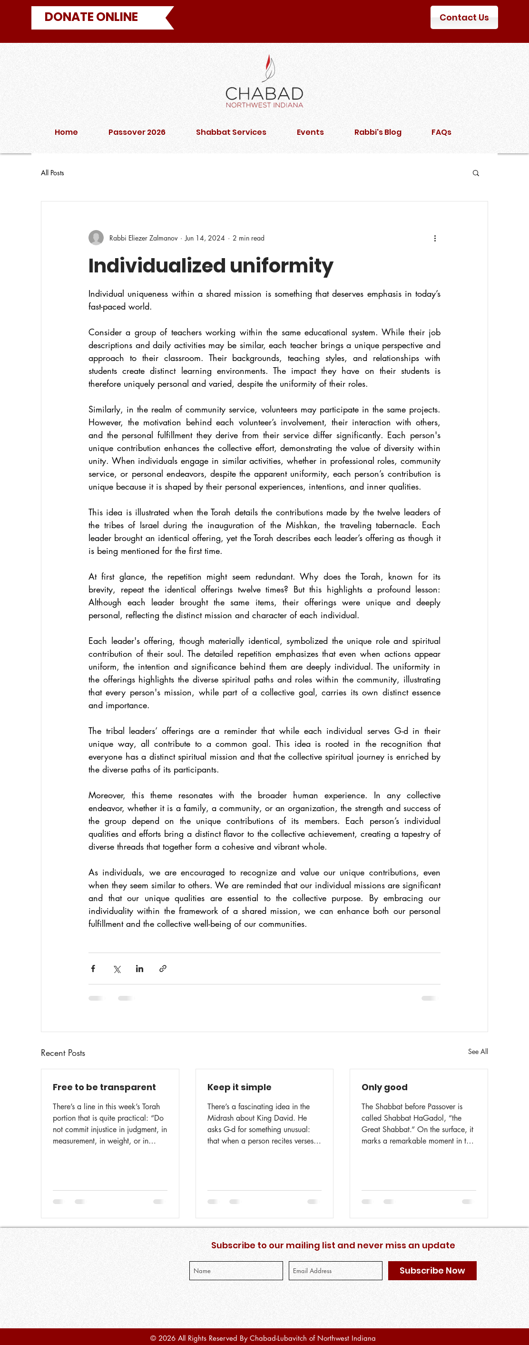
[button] (475, 172)
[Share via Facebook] (93, 968)
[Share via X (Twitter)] (116, 968)
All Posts (52, 173)
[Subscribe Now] (432, 1270)
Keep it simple (239, 1087)
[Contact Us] (464, 17)
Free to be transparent (104, 1087)
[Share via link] (162, 968)
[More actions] (435, 237)
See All (478, 1051)
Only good (385, 1087)
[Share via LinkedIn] (139, 968)
